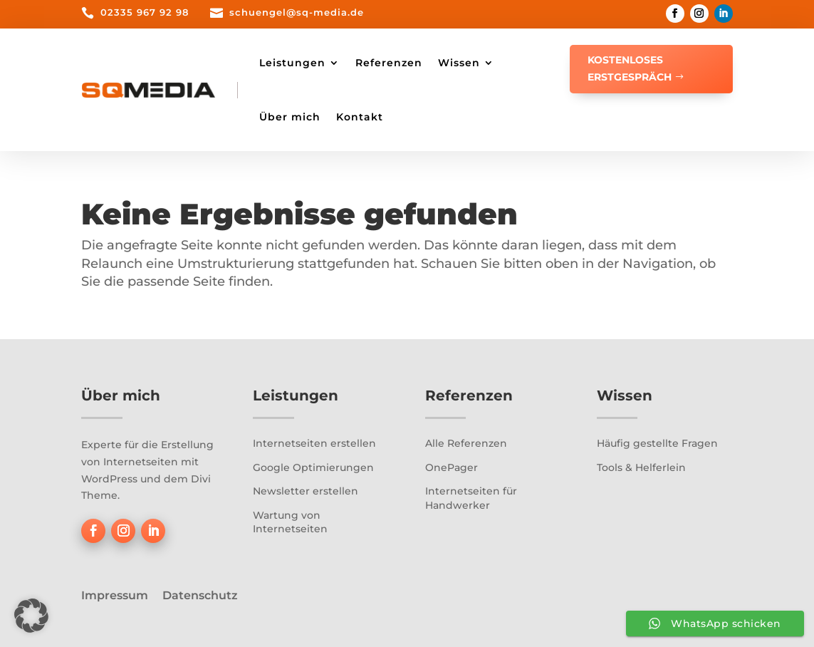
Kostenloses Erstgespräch (630, 68)
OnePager (451, 467)
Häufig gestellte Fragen (657, 443)
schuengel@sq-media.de (296, 12)
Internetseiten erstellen (314, 443)
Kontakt (359, 116)
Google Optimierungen (313, 467)
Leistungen (292, 62)
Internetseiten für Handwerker (471, 498)
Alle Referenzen (466, 443)
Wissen (459, 62)
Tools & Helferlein (641, 467)
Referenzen (388, 62)
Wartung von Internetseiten (290, 522)
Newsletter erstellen (305, 491)
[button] (31, 615)
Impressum (114, 595)
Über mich (289, 116)
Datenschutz (200, 595)
